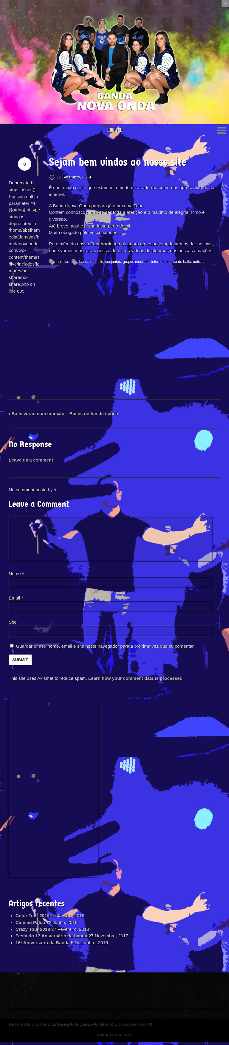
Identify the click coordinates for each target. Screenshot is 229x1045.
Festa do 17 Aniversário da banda (52, 937)
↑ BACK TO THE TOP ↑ (114, 1038)
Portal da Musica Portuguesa (66, 1027)
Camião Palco (31, 924)
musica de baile (178, 263)
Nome (16, 575)
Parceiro (16, 1027)
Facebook (101, 244)
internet (158, 263)
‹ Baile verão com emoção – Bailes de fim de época (64, 414)
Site (13, 623)
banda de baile (92, 263)
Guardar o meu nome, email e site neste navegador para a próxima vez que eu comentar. (106, 647)
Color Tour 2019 (33, 917)
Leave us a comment (31, 461)
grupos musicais (136, 263)
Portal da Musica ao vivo (116, 1027)
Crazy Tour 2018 (33, 930)
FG (151, 1027)
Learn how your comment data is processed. (137, 679)
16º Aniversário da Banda (43, 944)
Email (15, 599)
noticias (63, 263)
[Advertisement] (54, 789)
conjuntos (113, 263)
